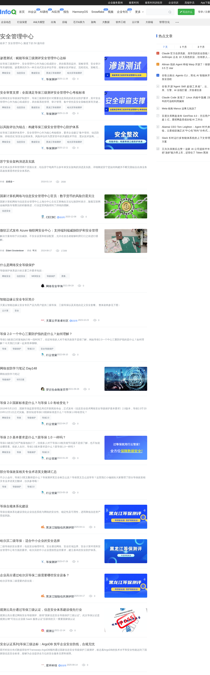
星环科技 (51, 662)
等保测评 (51, 76)
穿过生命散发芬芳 (57, 386)
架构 (93, 19)
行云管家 (51, 352)
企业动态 (6, 19)
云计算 (135, 19)
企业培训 (173, 2)
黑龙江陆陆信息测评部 (60, 524)
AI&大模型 (39, 19)
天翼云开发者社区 (57, 317)
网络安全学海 (54, 283)
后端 (64, 19)
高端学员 (189, 2)
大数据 (106, 19)
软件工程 (121, 19)
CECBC (51, 214)
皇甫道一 (10, 179)
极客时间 (134, 2)
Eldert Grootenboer (15, 248)
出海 (53, 19)
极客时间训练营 (153, 2)
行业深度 (22, 19)
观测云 (50, 628)
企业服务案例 (115, 2)
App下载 (205, 2)
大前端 (149, 19)
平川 (34, 248)
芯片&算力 (79, 19)
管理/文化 (164, 19)
